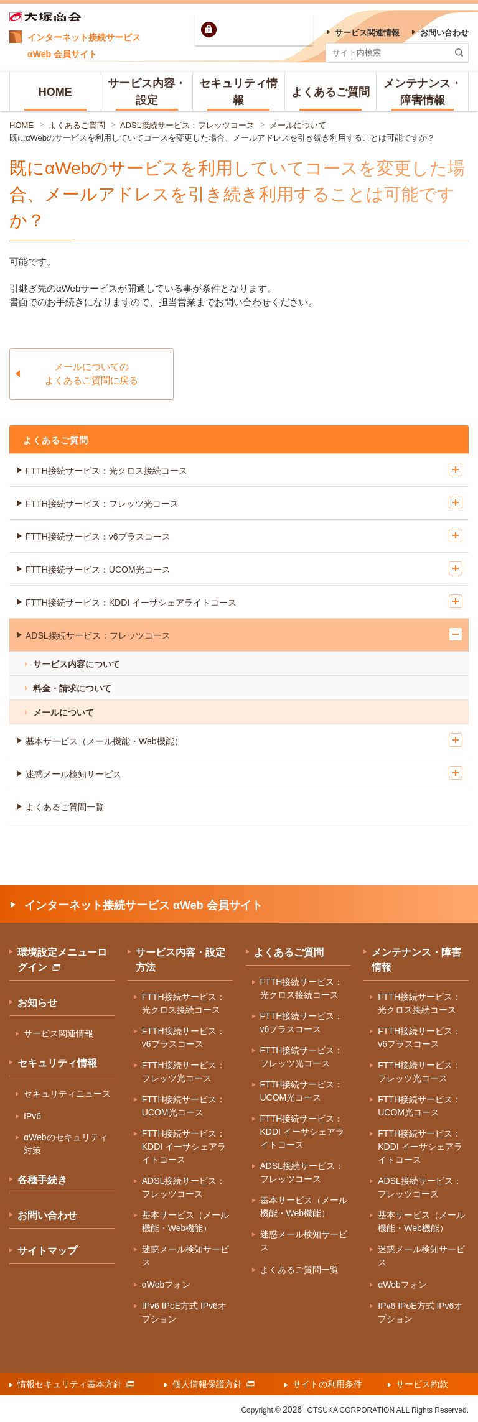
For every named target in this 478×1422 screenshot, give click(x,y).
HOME (21, 125)
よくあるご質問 (77, 125)
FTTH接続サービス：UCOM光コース (98, 570)
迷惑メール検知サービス (73, 774)
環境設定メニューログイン (62, 959)
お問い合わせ (47, 1215)
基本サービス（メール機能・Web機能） (104, 741)
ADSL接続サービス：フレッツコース (187, 125)
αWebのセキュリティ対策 (66, 1143)
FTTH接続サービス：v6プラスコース (98, 537)
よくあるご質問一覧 (65, 807)
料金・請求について (72, 688)
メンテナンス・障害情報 (416, 959)
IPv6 (32, 1116)
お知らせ (37, 1002)
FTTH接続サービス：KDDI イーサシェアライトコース (131, 602)
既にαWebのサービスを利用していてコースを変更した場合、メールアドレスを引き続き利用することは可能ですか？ (222, 137)
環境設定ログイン (264, 29)
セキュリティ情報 (57, 1063)
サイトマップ (47, 1250)
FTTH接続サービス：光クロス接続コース (106, 471)
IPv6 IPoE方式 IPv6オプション (184, 1312)
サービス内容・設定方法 (180, 959)
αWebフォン (166, 1285)
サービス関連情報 (58, 1033)
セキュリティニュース (67, 1094)
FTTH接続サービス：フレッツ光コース (102, 504)
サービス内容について (76, 664)
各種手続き (42, 1180)
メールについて (297, 125)
